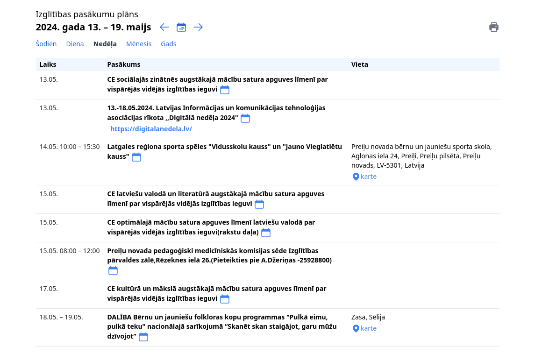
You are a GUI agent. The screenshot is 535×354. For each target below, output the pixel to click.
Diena (75, 43)
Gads (168, 43)
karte (364, 176)
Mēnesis (138, 43)
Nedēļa (105, 43)
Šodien (46, 43)
